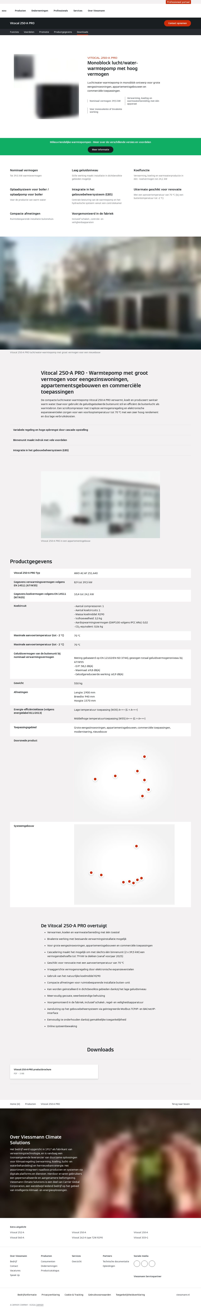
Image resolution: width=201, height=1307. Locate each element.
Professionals (61, 10)
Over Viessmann (96, 10)
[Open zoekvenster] (189, 11)
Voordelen (29, 32)
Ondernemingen (39, 10)
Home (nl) (15, 1104)
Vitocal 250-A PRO (50, 1104)
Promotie (44, 32)
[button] (181, 1104)
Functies (14, 32)
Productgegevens (63, 32)
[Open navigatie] (4, 10)
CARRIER (39, 1305)
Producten (20, 10)
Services (77, 10)
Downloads (82, 32)
